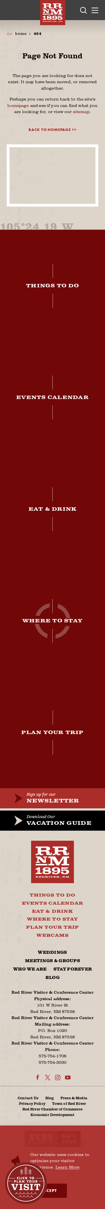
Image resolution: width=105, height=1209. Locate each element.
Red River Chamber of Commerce (52, 1109)
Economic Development (53, 1114)
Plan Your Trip (52, 927)
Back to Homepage (50, 129)
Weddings (52, 952)
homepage (18, 105)
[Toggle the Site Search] (83, 10)
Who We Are (30, 969)
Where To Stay (52, 919)
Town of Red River (69, 1103)
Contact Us (28, 1097)
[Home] (52, 12)
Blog (52, 978)
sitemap (81, 111)
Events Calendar (52, 903)
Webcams (52, 935)
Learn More (67, 1167)
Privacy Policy (32, 1103)
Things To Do (52, 895)
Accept (48, 1190)
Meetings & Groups (52, 961)
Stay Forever (72, 969)
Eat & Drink (52, 911)
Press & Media (73, 1097)
